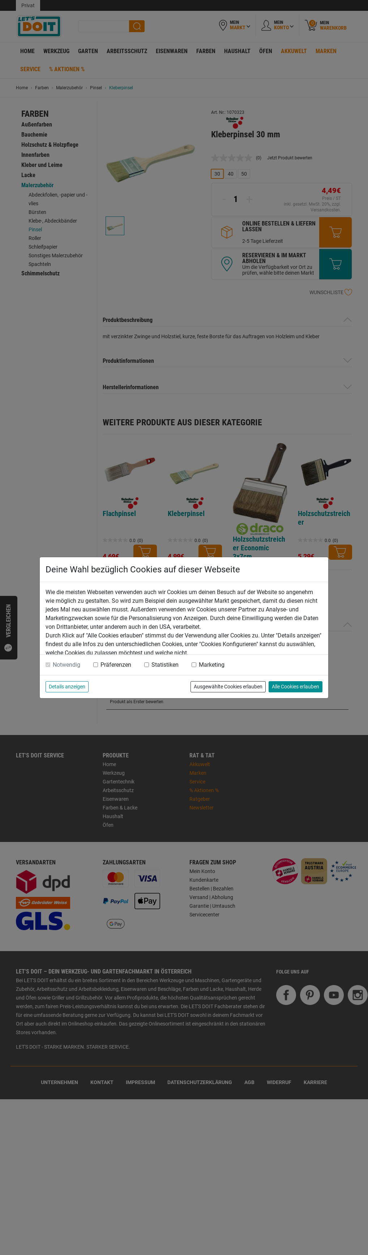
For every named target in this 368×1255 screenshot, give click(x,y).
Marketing (211, 664)
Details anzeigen (67, 686)
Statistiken (165, 664)
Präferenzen (115, 664)
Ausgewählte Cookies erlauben (228, 686)
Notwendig (66, 664)
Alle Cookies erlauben (295, 686)
